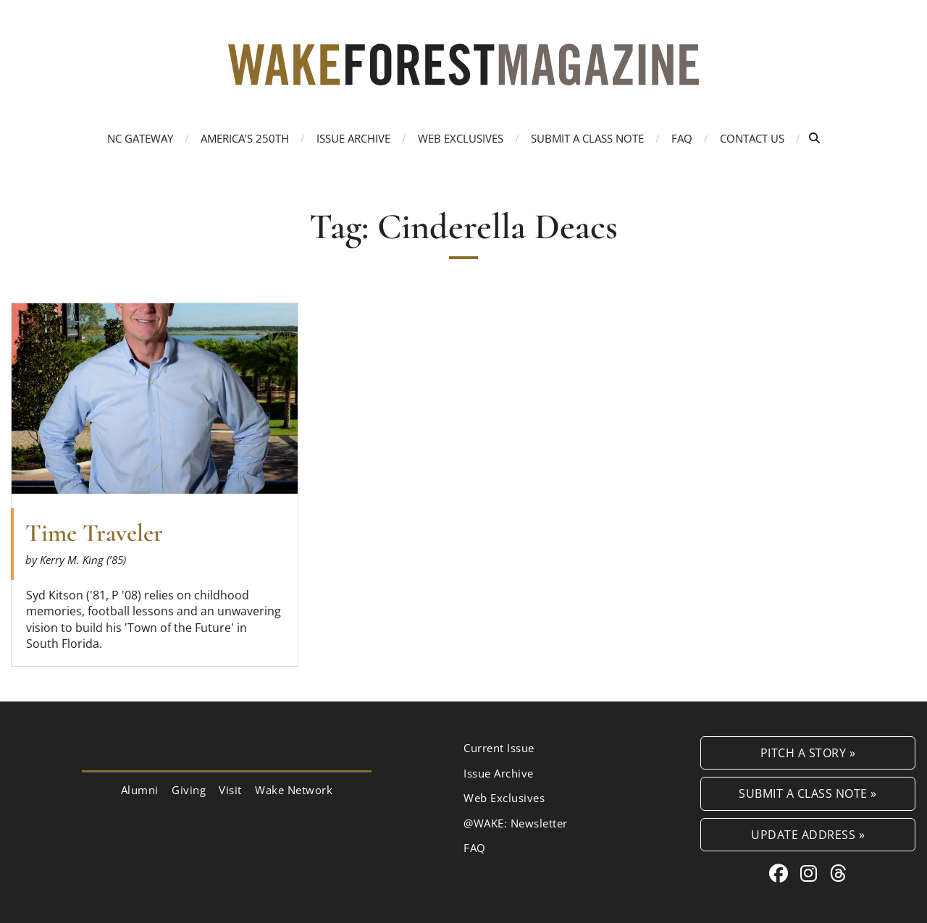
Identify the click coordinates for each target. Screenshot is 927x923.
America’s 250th (245, 138)
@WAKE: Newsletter (516, 823)
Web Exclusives (460, 138)
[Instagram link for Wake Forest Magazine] (811, 873)
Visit (230, 790)
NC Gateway (140, 138)
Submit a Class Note (587, 138)
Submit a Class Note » (808, 793)
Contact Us (752, 138)
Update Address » (808, 834)
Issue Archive (353, 138)
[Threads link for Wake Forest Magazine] (838, 873)
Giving (189, 790)
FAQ (681, 138)
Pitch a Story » (808, 752)
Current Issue (499, 748)
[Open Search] (814, 137)
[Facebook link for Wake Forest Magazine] (781, 873)
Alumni (140, 790)
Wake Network (293, 790)
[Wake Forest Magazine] (463, 74)
